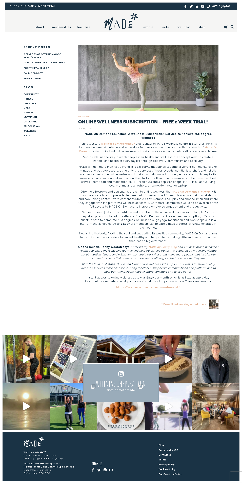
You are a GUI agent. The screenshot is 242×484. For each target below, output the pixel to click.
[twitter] (99, 470)
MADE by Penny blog (163, 247)
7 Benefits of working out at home (189, 304)
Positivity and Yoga (36, 67)
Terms (162, 460)
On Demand (84, 116)
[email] (111, 470)
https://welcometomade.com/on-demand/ (148, 287)
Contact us (164, 455)
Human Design (33, 78)
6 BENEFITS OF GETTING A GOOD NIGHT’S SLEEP (42, 56)
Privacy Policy (166, 464)
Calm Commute (33, 73)
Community (31, 94)
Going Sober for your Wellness (44, 62)
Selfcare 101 (32, 126)
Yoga (27, 135)
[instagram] (105, 470)
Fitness (28, 98)
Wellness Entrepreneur (117, 143)
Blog (161, 445)
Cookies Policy (166, 469)
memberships (61, 27)
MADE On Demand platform (191, 191)
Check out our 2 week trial (33, 6)
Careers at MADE (168, 450)
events (148, 27)
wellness (184, 27)
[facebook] (93, 470)
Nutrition (30, 117)
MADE (27, 107)
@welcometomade (121, 390)
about (39, 27)
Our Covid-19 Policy (170, 474)
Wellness (30, 130)
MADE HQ (29, 112)
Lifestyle (30, 103)
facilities (83, 27)
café (165, 27)
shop (202, 27)
